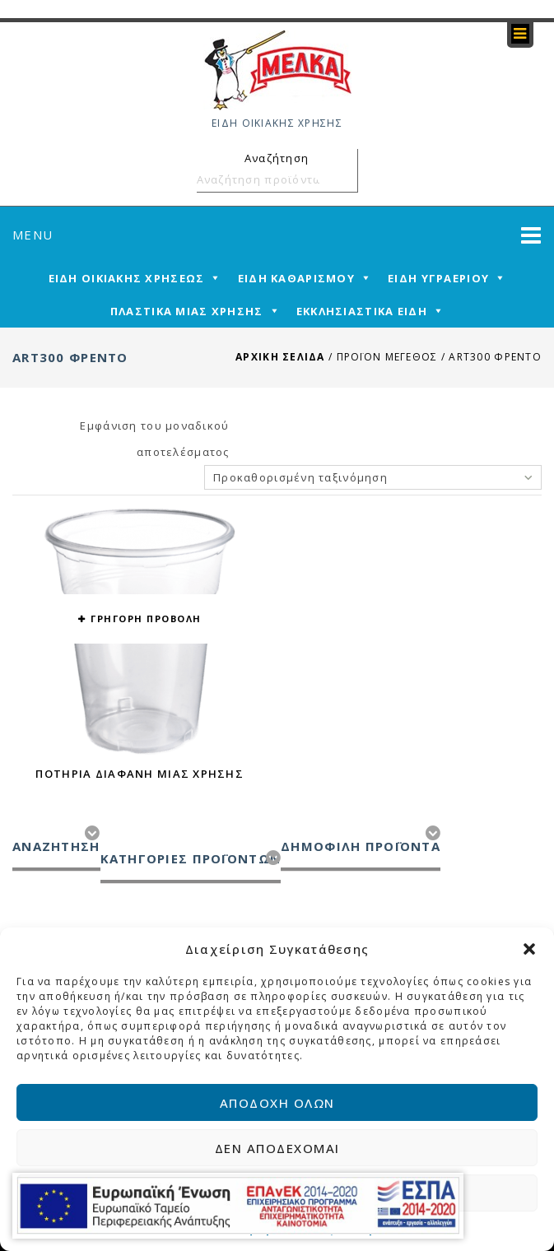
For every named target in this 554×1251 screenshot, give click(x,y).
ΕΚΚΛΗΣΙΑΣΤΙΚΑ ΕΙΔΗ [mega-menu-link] (361, 311)
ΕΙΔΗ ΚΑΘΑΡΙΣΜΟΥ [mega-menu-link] (296, 278)
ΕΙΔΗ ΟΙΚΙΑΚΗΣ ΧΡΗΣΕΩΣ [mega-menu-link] (127, 278)
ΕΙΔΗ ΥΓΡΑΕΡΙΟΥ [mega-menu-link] (438, 278)
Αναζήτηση (342, 179)
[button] (529, 949)
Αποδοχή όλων (277, 1103)
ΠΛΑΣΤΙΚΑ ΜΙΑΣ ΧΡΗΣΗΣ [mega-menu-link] (186, 311)
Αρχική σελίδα (280, 357)
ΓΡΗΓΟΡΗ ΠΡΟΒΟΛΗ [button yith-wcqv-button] (146, 618)
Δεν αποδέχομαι (277, 1148)
